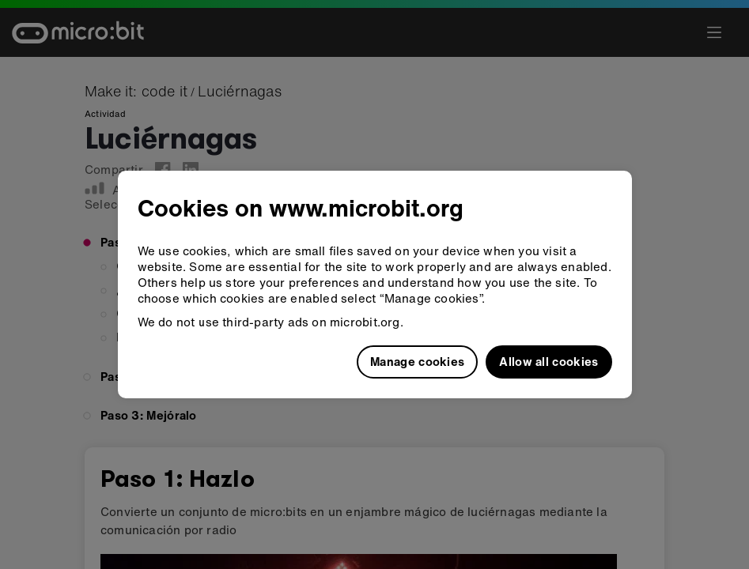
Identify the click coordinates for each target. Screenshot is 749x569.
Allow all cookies (548, 361)
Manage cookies (417, 361)
